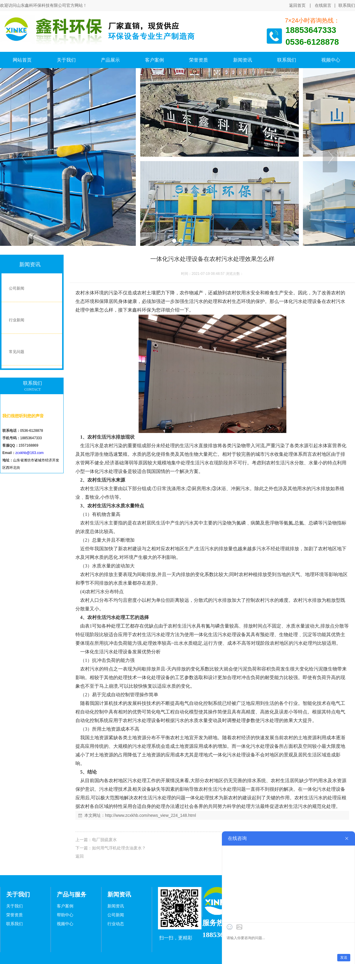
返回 (79, 856)
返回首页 (297, 5)
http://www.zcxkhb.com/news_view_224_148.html (150, 815)
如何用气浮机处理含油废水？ (119, 848)
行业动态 (115, 924)
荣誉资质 (14, 915)
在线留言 (323, 5)
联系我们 (346, 5)
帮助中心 (65, 915)
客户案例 (65, 906)
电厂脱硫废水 (104, 839)
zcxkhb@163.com (29, 453)
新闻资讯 (115, 906)
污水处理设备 (231, 634)
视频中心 (65, 924)
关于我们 (14, 906)
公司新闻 (115, 915)
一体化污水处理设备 (300, 301)
